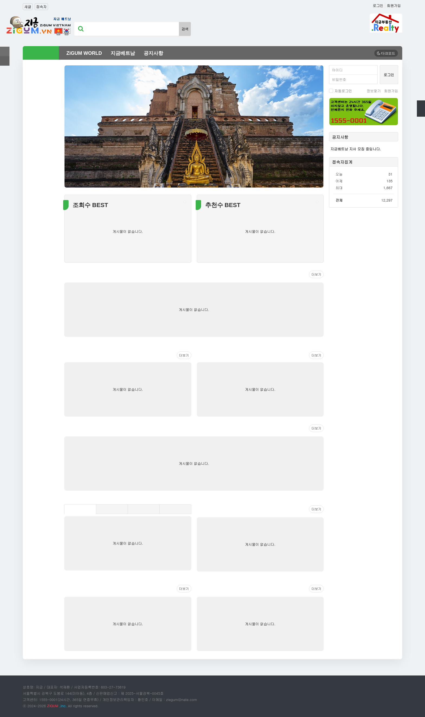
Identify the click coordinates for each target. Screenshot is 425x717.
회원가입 (394, 5)
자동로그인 (340, 90)
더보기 (316, 274)
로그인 (378, 5)
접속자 (41, 6)
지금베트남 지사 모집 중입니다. (355, 148)
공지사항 (153, 53)
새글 (27, 6)
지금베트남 (123, 53)
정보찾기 (374, 90)
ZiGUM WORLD (84, 53)
